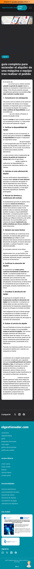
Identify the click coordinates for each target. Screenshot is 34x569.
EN (16, 566)
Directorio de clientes (8, 498)
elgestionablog (6, 436)
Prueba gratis (20, 7)
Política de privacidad (8, 447)
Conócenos (5, 433)
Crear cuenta (5, 464)
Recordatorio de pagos (9, 501)
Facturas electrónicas (8, 489)
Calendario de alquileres (9, 504)
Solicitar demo (6, 473)
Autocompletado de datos (10, 492)
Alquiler (6, 41)
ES (18, 566)
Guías (5, 36)
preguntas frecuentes (8, 441)
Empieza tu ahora (16, 2)
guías (3, 439)
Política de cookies (7, 450)
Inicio (5, 31)
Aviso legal (5, 444)
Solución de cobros (7, 495)
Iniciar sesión (6, 467)
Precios (3, 470)
